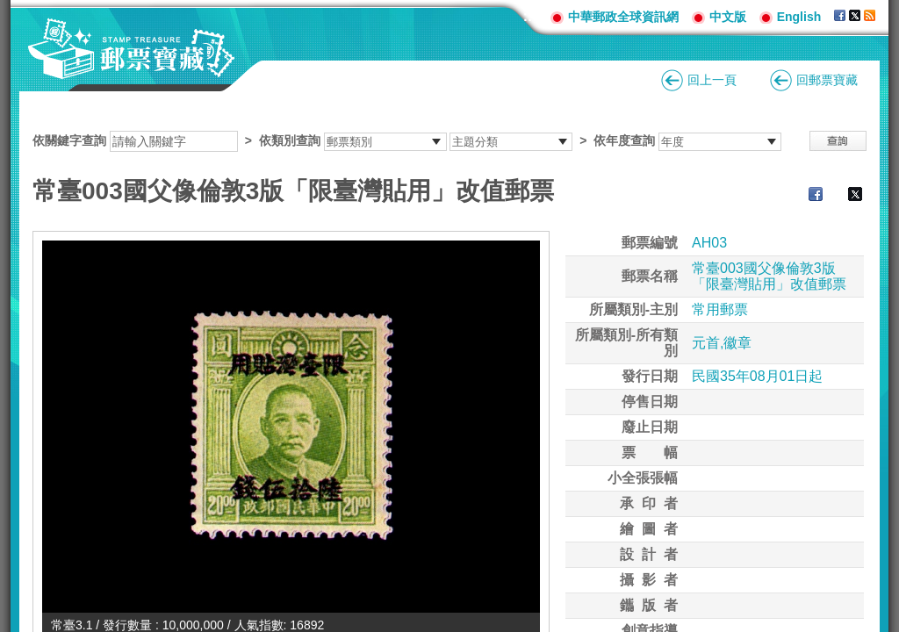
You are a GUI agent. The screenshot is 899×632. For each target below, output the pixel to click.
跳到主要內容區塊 (9, 9)
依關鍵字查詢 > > (406, 140)
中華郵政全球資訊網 (623, 17)
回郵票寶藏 (827, 80)
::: (530, 16)
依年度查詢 (624, 140)
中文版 (727, 17)
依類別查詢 (289, 140)
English (799, 17)
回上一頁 (712, 80)
